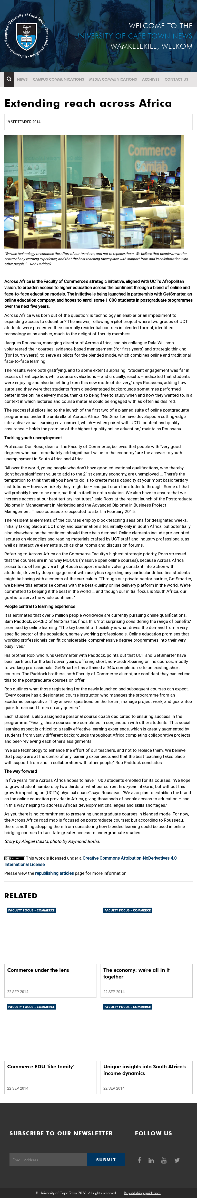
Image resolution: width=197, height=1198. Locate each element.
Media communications (113, 79)
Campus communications (58, 79)
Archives (151, 79)
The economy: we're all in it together (136, 973)
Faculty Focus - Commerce (31, 910)
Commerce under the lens (38, 970)
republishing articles (54, 873)
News (22, 79)
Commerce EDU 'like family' (40, 1066)
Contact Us (177, 79)
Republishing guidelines (142, 1193)
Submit (106, 1159)
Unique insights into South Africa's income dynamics (144, 1069)
